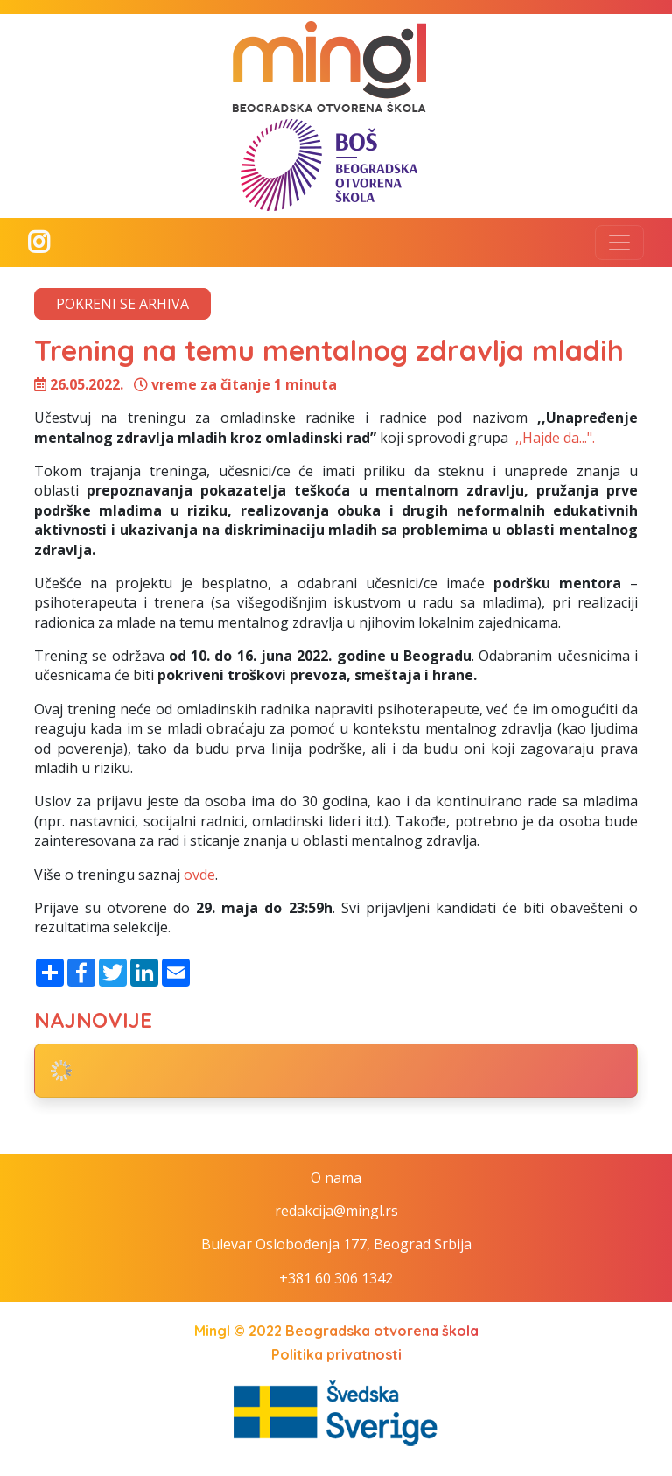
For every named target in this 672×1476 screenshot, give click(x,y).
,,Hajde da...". (553, 437)
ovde (199, 874)
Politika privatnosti (336, 1354)
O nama (336, 1177)
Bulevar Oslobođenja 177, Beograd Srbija (336, 1244)
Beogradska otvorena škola (382, 1330)
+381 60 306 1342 (336, 1278)
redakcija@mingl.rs (336, 1210)
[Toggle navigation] (619, 242)
